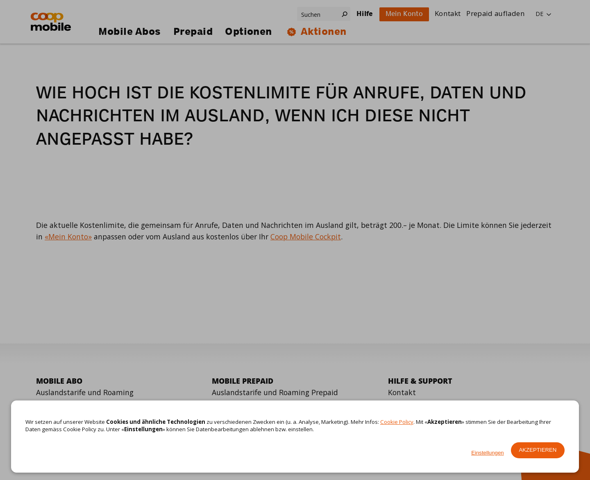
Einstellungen (487, 453)
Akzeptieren (537, 450)
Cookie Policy (396, 421)
